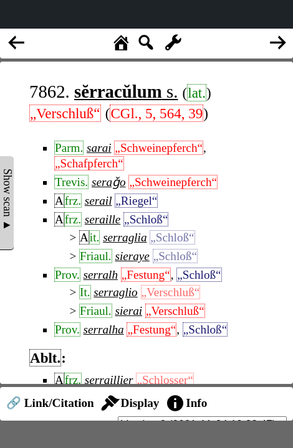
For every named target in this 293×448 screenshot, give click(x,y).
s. (126, 91)
